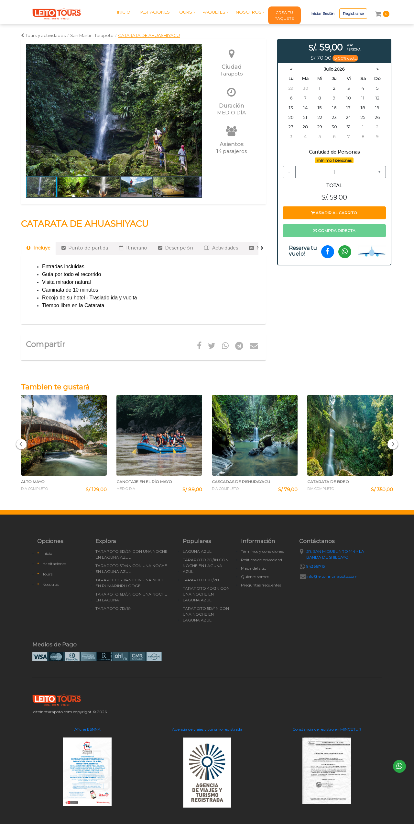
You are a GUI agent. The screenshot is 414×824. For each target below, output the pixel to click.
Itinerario (133, 248)
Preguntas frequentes (261, 585)
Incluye (38, 248)
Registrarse (353, 13)
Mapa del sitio (253, 568)
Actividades (221, 248)
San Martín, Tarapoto (92, 35)
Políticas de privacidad (261, 559)
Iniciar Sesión (322, 13)
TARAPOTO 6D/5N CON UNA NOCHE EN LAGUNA (131, 597)
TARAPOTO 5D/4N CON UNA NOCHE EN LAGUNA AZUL (131, 568)
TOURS (184, 12)
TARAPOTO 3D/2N (201, 579)
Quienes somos (255, 576)
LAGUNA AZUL (197, 551)
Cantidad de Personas (334, 152)
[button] (196, 110)
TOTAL (334, 186)
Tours (47, 574)
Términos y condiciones (262, 551)
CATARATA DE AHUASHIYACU (149, 35)
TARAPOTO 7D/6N (113, 608)
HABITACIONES (153, 12)
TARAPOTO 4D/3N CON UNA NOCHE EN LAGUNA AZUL (206, 594)
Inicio (47, 553)
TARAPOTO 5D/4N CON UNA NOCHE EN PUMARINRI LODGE (131, 582)
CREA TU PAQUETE (284, 15)
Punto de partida (84, 248)
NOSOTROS (249, 12)
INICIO (123, 12)
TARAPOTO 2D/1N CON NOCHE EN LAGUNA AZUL (205, 565)
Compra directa (334, 230)
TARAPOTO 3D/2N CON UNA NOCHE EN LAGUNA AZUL (131, 554)
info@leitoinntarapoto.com (331, 576)
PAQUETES (213, 12)
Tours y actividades (43, 35)
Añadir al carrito (334, 212)
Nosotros (50, 584)
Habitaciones (54, 563)
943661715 (315, 566)
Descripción (175, 248)
